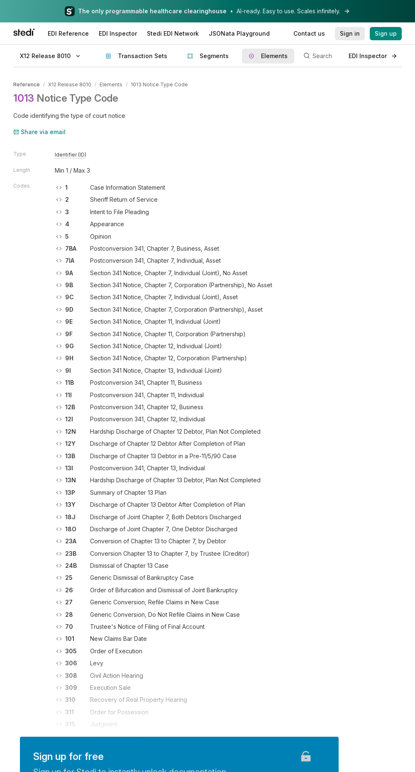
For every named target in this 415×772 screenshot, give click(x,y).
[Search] (321, 56)
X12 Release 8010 (69, 84)
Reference (26, 84)
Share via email (39, 131)
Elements (111, 84)
